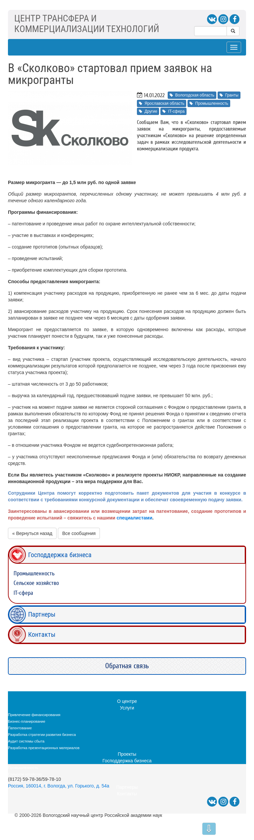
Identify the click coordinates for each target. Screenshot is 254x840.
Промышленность (209, 103)
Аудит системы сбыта (26, 741)
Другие (148, 111)
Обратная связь (127, 666)
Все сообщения (79, 533)
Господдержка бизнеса (60, 555)
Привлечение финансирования (34, 715)
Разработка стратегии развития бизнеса (42, 735)
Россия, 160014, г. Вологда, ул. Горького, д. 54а (58, 785)
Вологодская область (192, 95)
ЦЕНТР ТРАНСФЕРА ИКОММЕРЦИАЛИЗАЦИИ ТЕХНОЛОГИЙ (86, 23)
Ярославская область (161, 103)
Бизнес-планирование (26, 721)
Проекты (127, 754)
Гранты (229, 95)
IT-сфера (173, 111)
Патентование (20, 728)
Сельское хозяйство (36, 583)
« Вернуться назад (32, 533)
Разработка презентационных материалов (43, 748)
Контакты (42, 634)
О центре (127, 701)
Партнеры (42, 614)
